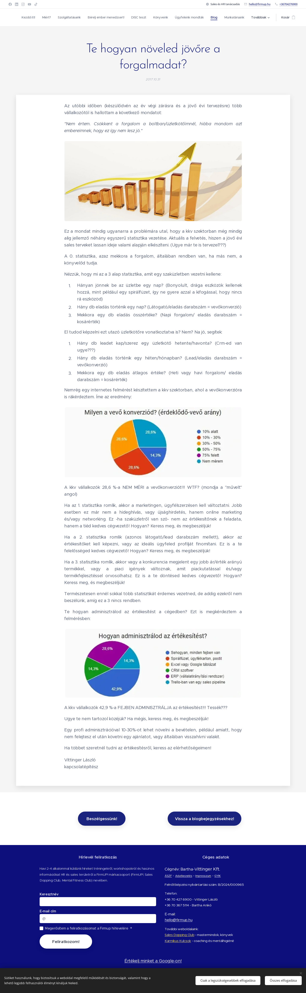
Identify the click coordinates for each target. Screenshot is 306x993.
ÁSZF (168, 876)
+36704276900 (288, 4)
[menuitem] (27, 17)
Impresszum (203, 876)
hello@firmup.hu (259, 4)
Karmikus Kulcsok (177, 941)
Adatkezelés (183, 876)
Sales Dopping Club (179, 935)
